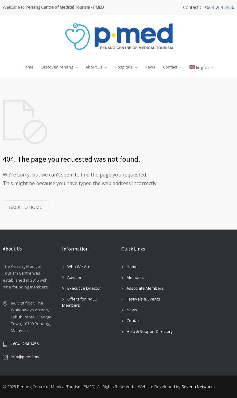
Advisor (74, 277)
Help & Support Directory (150, 331)
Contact (170, 67)
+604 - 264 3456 (25, 343)
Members (135, 277)
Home (28, 67)
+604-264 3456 (219, 7)
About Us (93, 67)
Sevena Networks (198, 386)
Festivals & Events (143, 299)
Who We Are (78, 266)
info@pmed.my (25, 356)
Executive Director (84, 288)
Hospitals (123, 67)
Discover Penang (57, 67)
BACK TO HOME (25, 207)
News (150, 67)
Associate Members (145, 288)
